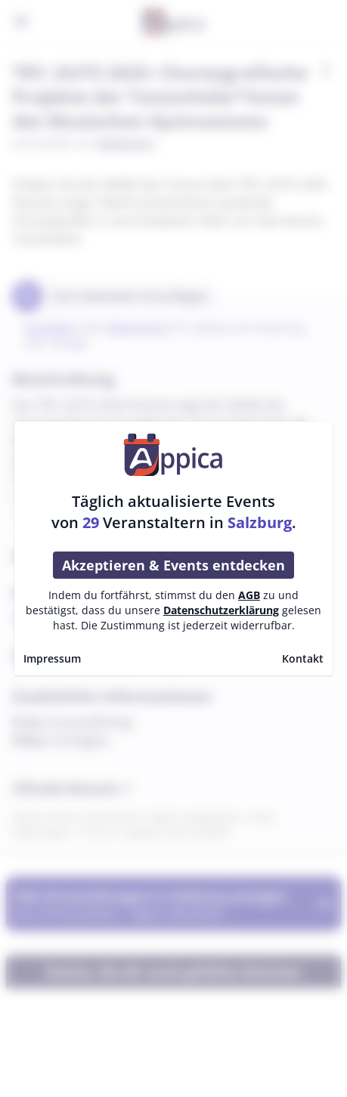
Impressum (52, 658)
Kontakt (303, 658)
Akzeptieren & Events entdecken (173, 565)
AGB (249, 595)
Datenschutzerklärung (221, 610)
